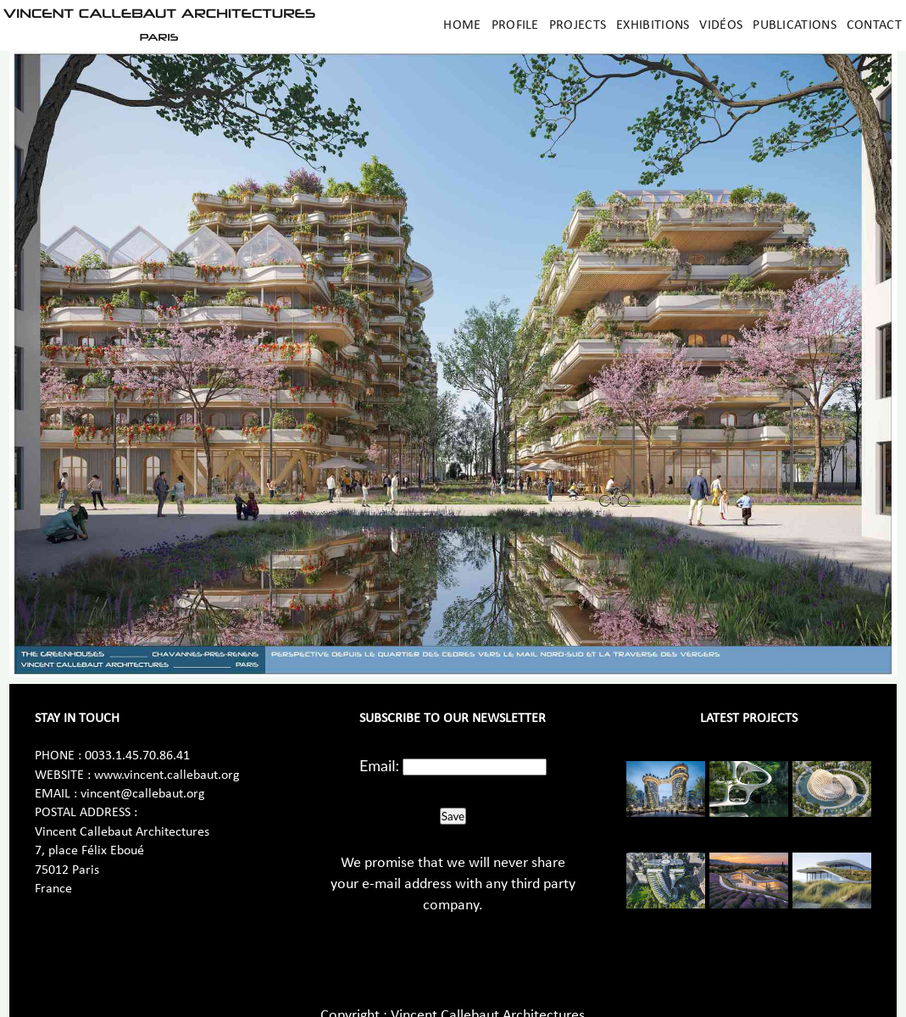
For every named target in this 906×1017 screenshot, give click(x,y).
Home (462, 25)
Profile (515, 25)
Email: (379, 765)
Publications (795, 25)
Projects (577, 25)
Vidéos (720, 25)
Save (453, 816)
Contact (874, 25)
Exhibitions (652, 25)
